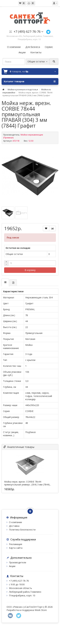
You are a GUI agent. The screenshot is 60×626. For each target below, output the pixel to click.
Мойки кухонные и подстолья (23, 89)
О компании (15, 522)
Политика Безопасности (22, 529)
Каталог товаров (30, 81)
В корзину (30, 270)
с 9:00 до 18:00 (17, 584)
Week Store (41, 610)
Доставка (14, 525)
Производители (17, 562)
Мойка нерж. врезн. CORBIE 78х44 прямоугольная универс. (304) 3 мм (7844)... (27, 483)
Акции (12, 566)
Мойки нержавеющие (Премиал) (23, 136)
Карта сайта (15, 547)
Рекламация (15, 544)
